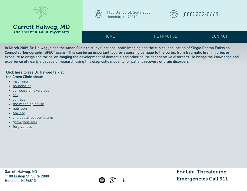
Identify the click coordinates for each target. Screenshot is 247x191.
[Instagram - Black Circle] (102, 180)
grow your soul (25, 122)
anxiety (19, 113)
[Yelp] (124, 180)
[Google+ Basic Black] (113, 180)
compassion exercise (30, 90)
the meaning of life (28, 104)
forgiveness (22, 126)
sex (15, 95)
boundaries (22, 86)
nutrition (20, 108)
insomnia (20, 81)
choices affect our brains (33, 117)
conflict (19, 99)
